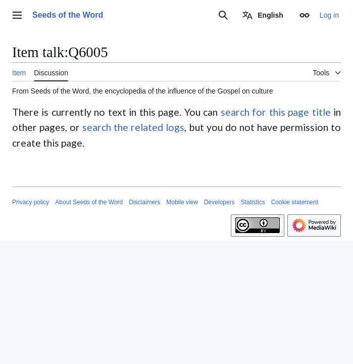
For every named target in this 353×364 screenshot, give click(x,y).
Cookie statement (294, 202)
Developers (219, 202)
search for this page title (276, 112)
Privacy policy (30, 202)
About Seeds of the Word (89, 202)
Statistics (253, 202)
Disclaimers (144, 202)
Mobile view (182, 202)
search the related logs (133, 127)
